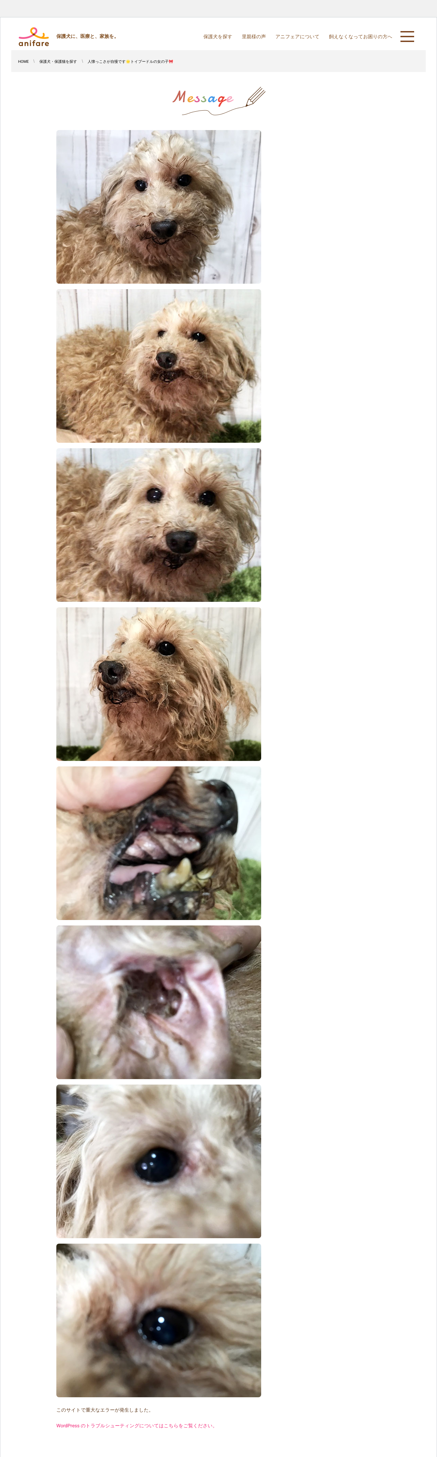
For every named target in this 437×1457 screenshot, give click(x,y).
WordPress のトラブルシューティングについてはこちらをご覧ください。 (136, 1426)
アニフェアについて (298, 37)
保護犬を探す (217, 37)
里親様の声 (254, 37)
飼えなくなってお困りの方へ (360, 37)
